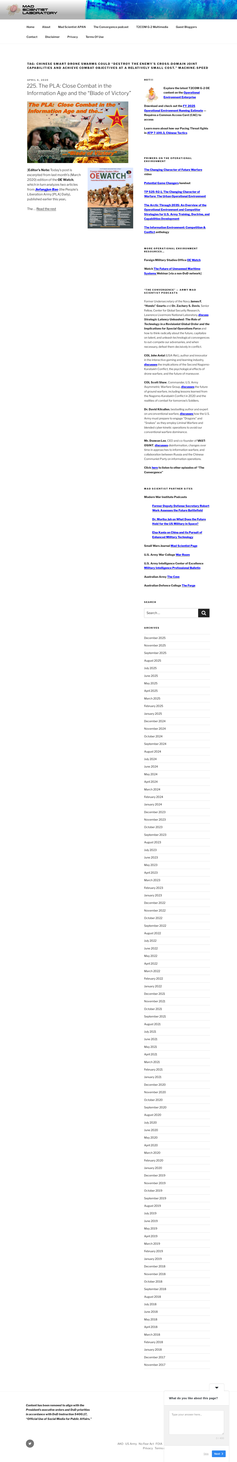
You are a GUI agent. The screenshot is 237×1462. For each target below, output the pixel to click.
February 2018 (153, 1342)
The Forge (188, 585)
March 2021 (152, 1062)
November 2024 (155, 728)
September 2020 (155, 1107)
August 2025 (152, 660)
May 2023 (150, 865)
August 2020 (152, 1114)
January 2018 (153, 1349)
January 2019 (153, 1258)
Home (30, 27)
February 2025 (153, 706)
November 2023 (155, 819)
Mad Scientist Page (184, 545)
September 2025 (155, 653)
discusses (150, 364)
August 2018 (152, 1296)
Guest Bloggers (186, 27)
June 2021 (150, 1039)
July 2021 (150, 1031)
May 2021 (150, 1046)
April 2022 (150, 963)
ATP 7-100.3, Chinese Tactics (167, 132)
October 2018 (153, 1281)
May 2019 (150, 1228)
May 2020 (151, 1137)
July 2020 (150, 1122)
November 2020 (155, 1092)
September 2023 (155, 834)
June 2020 (151, 1130)
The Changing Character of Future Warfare (173, 169)
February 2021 (153, 1069)
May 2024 (150, 774)
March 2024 (152, 789)
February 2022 (153, 978)
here (155, 467)
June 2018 (151, 1311)
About (46, 27)
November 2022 (155, 910)
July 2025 (150, 668)
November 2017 (154, 1364)
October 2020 (153, 1100)
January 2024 (153, 804)
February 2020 (153, 1160)
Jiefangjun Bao (46, 189)
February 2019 (153, 1251)
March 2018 (152, 1334)
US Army (131, 1443)
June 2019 (151, 1221)
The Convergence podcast (111, 27)
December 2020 (155, 1084)
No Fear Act (146, 1443)
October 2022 (153, 918)
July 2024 (150, 759)
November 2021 (154, 1001)
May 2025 (150, 683)
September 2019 (155, 1198)
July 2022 (150, 940)
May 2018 (150, 1319)
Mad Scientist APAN (72, 27)
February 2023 (153, 887)
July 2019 (150, 1213)
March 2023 (152, 880)
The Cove (173, 576)
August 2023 (152, 842)
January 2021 (153, 1077)
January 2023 (153, 895)
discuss (203, 315)
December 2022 (154, 902)
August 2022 (152, 933)
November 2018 (155, 1274)
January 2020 (153, 1168)
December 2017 (154, 1357)
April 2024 (151, 781)
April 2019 (150, 1236)
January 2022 (153, 986)
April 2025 (151, 690)
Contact (32, 36)
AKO (120, 1443)
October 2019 (153, 1190)
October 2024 (153, 736)
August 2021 (152, 1024)
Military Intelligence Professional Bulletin (172, 567)
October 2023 (153, 827)
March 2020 (152, 1152)
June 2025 (151, 675)
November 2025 (155, 645)
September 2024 (155, 743)
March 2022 (152, 971)
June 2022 (151, 948)
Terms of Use (163, 1448)
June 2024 (151, 766)
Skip (206, 1453)
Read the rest (46, 209)
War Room (183, 554)
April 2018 (150, 1327)
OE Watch (194, 260)
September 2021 (155, 1016)
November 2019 (155, 1183)
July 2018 (150, 1304)
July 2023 (150, 850)
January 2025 (153, 713)
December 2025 (155, 638)
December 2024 (155, 721)
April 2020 (151, 1145)
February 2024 (153, 797)
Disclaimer (52, 36)
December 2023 (155, 812)
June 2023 (151, 857)
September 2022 (155, 925)
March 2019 (152, 1243)
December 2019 (154, 1175)
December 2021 (154, 993)
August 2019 (152, 1205)
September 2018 (155, 1289)
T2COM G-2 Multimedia (152, 27)
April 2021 (150, 1054)
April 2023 (151, 872)
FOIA (159, 1443)
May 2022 (150, 956)
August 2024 (152, 751)
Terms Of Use (95, 36)
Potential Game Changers (161, 183)
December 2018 (154, 1266)
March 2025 (152, 698)
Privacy (72, 36)
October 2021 (153, 1009)
